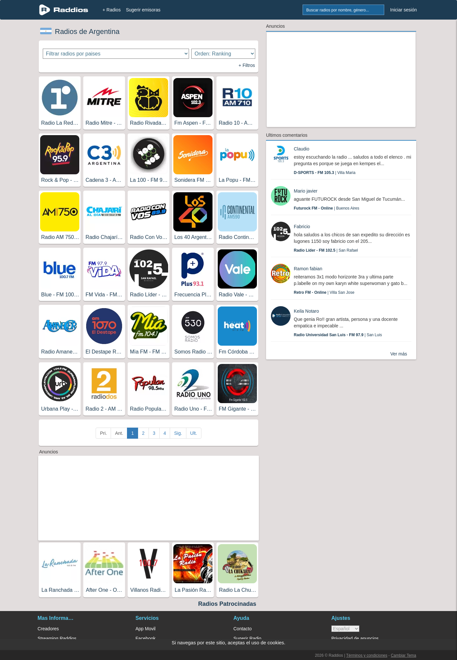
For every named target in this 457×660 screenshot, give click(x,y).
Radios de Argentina (87, 31)
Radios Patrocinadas (227, 604)
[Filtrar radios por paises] (116, 54)
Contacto (242, 628)
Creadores (48, 628)
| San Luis (338, 335)
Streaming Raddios (57, 638)
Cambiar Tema (403, 655)
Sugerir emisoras (143, 9)
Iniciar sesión (403, 9)
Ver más (398, 353)
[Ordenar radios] (223, 54)
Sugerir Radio (247, 638)
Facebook (145, 638)
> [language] (345, 628)
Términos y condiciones (366, 655)
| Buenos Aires (326, 208)
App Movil (145, 628)
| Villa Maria (324, 172)
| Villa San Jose (324, 292)
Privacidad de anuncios (355, 638)
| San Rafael (326, 250)
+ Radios (111, 9)
